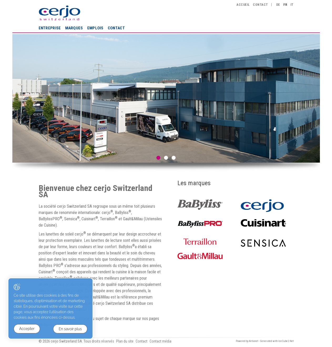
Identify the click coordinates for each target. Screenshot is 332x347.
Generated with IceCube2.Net (277, 341)
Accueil (243, 5)
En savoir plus (70, 329)
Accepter (26, 329)
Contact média (160, 341)
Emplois (95, 28)
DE (278, 5)
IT (292, 5)
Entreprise (50, 28)
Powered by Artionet (247, 341)
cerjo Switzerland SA (59, 12)
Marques (74, 28)
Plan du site (125, 341)
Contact (116, 28)
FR (285, 5)
